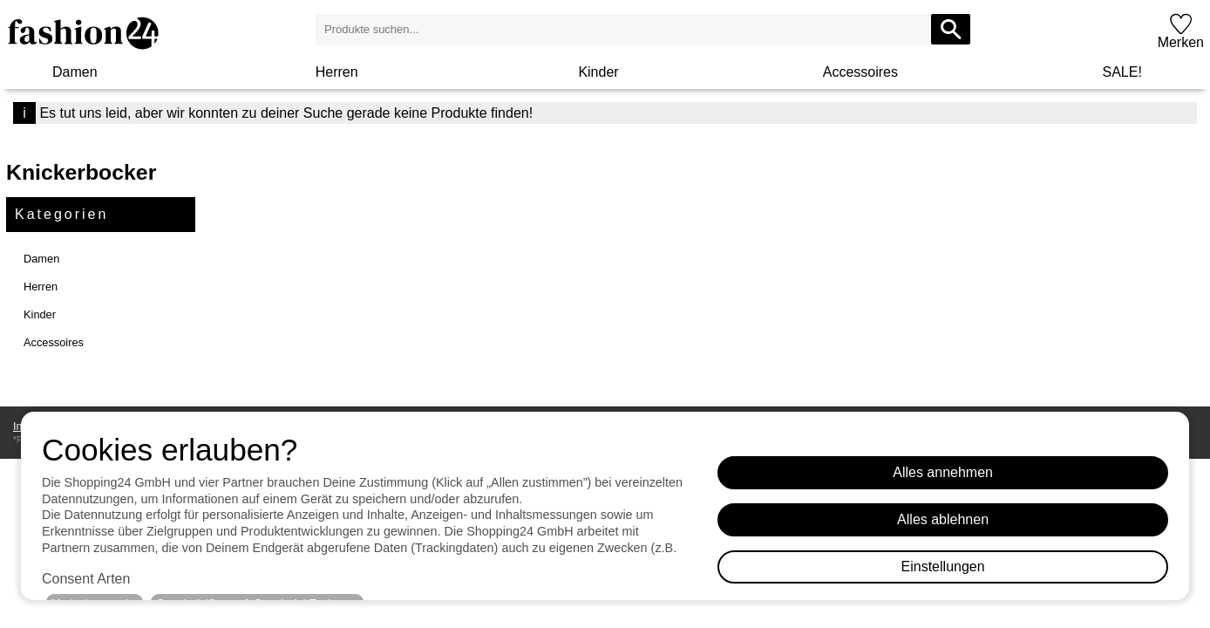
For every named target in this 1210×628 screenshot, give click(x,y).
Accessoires (860, 72)
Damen (75, 72)
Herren (337, 72)
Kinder (598, 72)
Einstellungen (943, 566)
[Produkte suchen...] (950, 29)
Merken (1181, 42)
